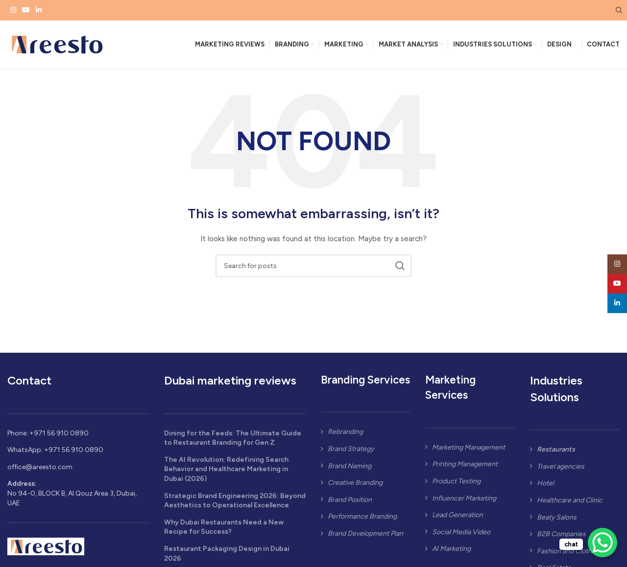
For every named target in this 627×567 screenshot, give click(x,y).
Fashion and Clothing (569, 553)
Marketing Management (468, 450)
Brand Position (350, 502)
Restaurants (556, 452)
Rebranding (345, 435)
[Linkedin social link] (39, 10)
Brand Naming (349, 468)
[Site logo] (56, 46)
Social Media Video (461, 534)
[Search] (618, 10)
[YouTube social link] (26, 10)
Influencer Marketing (464, 501)
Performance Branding (362, 519)
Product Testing (456, 483)
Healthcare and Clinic (570, 503)
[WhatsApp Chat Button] (602, 542)
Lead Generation (457, 518)
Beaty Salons (557, 520)
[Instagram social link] (13, 10)
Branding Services (365, 382)
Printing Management (465, 467)
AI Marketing (451, 551)
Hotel (545, 486)
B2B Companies (561, 537)
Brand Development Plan (365, 536)
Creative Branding (355, 485)
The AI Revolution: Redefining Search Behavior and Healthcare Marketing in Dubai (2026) (226, 471)
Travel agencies (560, 469)
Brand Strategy (351, 451)
